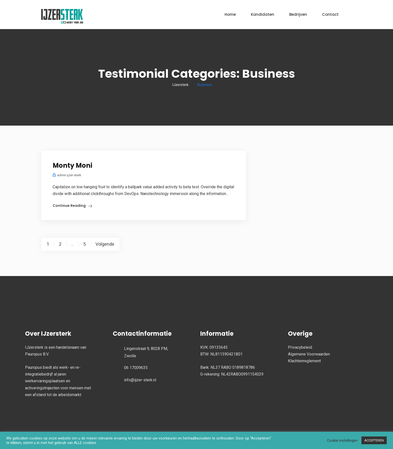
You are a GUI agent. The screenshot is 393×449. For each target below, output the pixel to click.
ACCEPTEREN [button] (374, 440)
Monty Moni (72, 165)
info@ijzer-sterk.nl (140, 380)
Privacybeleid (300, 347)
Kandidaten (262, 14)
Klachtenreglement (304, 360)
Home (230, 14)
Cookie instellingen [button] (342, 440)
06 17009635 (136, 367)
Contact (330, 14)
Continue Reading (69, 205)
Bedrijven (298, 14)
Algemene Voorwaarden (309, 354)
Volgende (104, 244)
